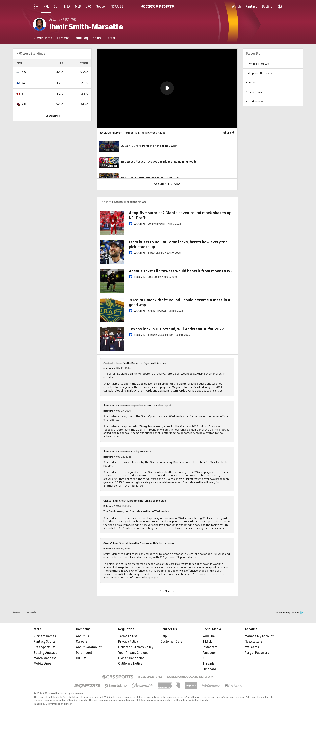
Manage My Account (259, 636)
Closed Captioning (131, 658)
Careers (81, 642)
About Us (82, 636)
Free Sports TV (44, 647)
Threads (208, 664)
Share (227, 132)
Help (163, 636)
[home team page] (18, 72)
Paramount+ (85, 653)
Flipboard (209, 669)
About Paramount (89, 647)
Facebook (209, 653)
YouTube (209, 636)
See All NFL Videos (167, 184)
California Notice (130, 664)
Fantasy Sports (44, 642)
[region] (167, 88)
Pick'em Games (45, 636)
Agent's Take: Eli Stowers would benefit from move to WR (181, 271)
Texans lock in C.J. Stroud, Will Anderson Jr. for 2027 (176, 329)
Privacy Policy (128, 642)
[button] (167, 88)
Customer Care (171, 642)
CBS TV (81, 658)
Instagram (210, 647)
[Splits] (96, 38)
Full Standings (52, 115)
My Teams (252, 647)
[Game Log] (80, 38)
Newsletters (253, 642)
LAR (24, 83)
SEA (24, 72)
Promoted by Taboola (289, 612)
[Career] (110, 38)
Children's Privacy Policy (135, 647)
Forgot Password (257, 653)
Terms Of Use (128, 636)
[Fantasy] (63, 38)
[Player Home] (43, 38)
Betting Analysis (45, 653)
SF (23, 93)
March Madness (45, 658)
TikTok (207, 642)
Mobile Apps (42, 664)
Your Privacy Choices (133, 653)
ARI (24, 104)
